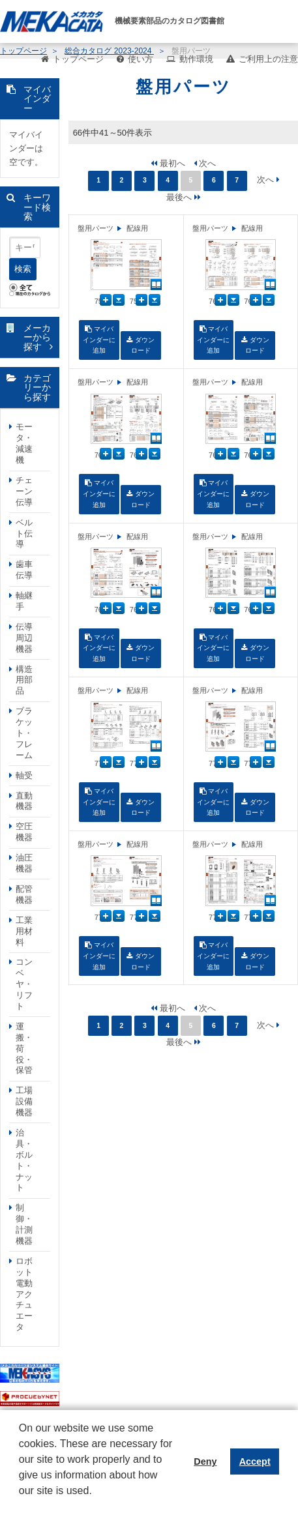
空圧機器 (24, 831)
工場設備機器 (24, 1101)
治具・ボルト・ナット (24, 1160)
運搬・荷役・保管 (24, 1048)
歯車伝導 (24, 569)
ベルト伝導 (24, 534)
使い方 (140, 59)
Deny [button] (205, 1461)
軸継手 (24, 601)
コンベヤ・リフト (24, 984)
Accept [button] (255, 1461)
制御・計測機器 (24, 1224)
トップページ (78, 59)
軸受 (24, 775)
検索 (22, 269)
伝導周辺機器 (24, 638)
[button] (21, 1501)
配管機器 (24, 894)
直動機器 (24, 801)
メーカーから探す (37, 337)
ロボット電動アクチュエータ (24, 1294)
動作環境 (196, 59)
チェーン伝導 (24, 491)
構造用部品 (24, 680)
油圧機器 (24, 863)
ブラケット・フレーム (24, 733)
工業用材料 (24, 931)
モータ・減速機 (24, 443)
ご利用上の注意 (268, 59)
